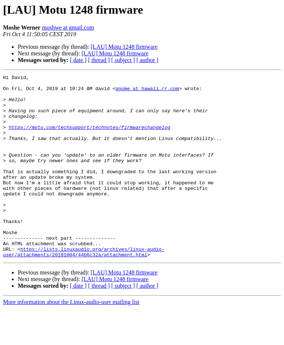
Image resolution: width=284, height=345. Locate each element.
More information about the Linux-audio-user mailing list (71, 338)
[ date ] (78, 60)
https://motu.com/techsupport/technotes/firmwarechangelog (89, 138)
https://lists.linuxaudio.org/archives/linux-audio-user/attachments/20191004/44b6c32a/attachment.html (84, 287)
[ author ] (147, 60)
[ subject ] (123, 60)
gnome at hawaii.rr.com (147, 91)
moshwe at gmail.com (68, 27)
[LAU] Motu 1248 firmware (124, 47)
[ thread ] (99, 60)
